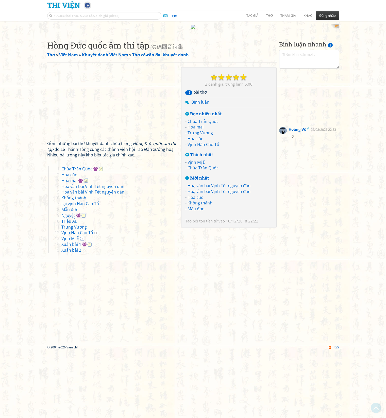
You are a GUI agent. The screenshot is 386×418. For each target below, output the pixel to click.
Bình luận (200, 168)
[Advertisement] (193, 59)
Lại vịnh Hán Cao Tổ (80, 270)
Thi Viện (63, 5)
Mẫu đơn (196, 275)
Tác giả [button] (252, 15)
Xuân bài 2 (71, 316)
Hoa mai (196, 193)
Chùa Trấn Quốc (203, 187)
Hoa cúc (195, 205)
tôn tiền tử (208, 287)
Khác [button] (308, 15)
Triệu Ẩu (69, 287)
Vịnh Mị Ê (196, 228)
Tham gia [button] (288, 15)
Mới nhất (197, 244)
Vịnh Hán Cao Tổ (203, 211)
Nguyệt (68, 281)
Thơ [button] (269, 15)
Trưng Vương (200, 199)
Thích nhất (199, 221)
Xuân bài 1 (71, 310)
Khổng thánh (200, 269)
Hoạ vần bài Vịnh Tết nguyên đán (219, 252)
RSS (334, 413)
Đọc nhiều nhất (203, 180)
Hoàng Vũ (298, 195)
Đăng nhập (327, 15)
